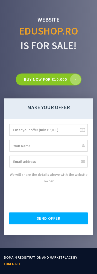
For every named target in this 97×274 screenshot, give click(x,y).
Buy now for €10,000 (45, 79)
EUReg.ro (12, 264)
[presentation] (48, 198)
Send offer (49, 218)
